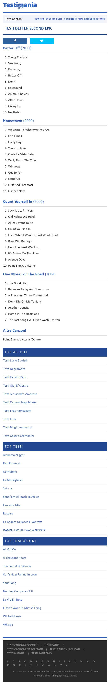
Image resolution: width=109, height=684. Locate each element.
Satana (7, 488)
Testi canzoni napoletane (25, 649)
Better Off (14, 75)
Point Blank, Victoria (21, 265)
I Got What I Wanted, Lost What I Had (33, 235)
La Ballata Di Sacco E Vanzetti (22, 522)
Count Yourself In (19, 229)
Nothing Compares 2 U (18, 591)
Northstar (14, 112)
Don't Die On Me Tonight (24, 301)
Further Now (16, 191)
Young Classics (17, 57)
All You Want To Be (20, 223)
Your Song (9, 583)
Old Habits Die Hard (21, 216)
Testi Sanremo (42, 653)
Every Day (14, 142)
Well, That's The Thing (22, 160)
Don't (11, 81)
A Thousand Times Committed (28, 295)
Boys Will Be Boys (20, 241)
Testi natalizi (16, 653)
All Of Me (9, 549)
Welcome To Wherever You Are (29, 130)
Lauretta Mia (11, 505)
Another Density (18, 307)
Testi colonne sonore (22, 645)
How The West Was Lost (24, 247)
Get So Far (15, 172)
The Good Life (17, 283)
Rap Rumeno (11, 463)
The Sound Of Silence (17, 566)
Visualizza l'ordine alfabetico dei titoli (84, 19)
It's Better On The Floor (23, 253)
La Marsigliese (12, 480)
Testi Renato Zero (14, 377)
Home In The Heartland (23, 314)
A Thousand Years (14, 558)
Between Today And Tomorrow (28, 289)
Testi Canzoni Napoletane (19, 402)
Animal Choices (18, 94)
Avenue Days (16, 259)
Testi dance (52, 645)
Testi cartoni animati (65, 649)
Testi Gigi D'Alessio (15, 385)
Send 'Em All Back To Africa (21, 497)
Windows (14, 166)
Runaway (14, 69)
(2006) (23, 202)
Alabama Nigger (14, 455)
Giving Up (14, 106)
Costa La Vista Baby (21, 154)
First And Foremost (20, 185)
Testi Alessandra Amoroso (20, 394)
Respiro (8, 513)
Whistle (8, 624)
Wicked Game (12, 616)
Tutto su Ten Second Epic (48, 19)
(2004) (29, 274)
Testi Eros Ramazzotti (17, 410)
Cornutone (10, 471)
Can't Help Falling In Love (20, 574)
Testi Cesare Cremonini (18, 436)
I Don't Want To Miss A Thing (22, 608)
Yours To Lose (17, 148)
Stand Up (14, 179)
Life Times (15, 136)
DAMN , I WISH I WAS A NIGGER (24, 530)
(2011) (17, 48)
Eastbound (15, 88)
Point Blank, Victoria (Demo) (22, 339)
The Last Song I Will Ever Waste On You (34, 320)
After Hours (15, 100)
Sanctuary (14, 63)
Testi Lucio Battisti (15, 360)
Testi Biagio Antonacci (17, 427)
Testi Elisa (9, 419)
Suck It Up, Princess (21, 210)
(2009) (18, 121)
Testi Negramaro (14, 369)
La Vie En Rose (12, 599)
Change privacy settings (64, 675)
